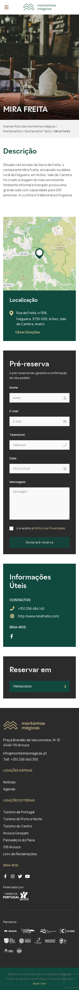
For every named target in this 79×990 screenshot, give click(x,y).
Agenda (9, 789)
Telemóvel (17, 435)
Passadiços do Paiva (19, 840)
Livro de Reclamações (20, 854)
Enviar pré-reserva (39, 542)
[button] (39, 253)
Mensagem (17, 482)
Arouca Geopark (16, 833)
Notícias (9, 782)
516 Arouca (11, 847)
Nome (13, 387)
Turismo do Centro (17, 826)
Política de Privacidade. (50, 528)
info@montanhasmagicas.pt (25, 753)
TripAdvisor (39, 686)
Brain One (39, 983)
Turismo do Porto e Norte (22, 819)
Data (12, 458)
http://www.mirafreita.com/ (38, 616)
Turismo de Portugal (18, 812)
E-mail (13, 411)
